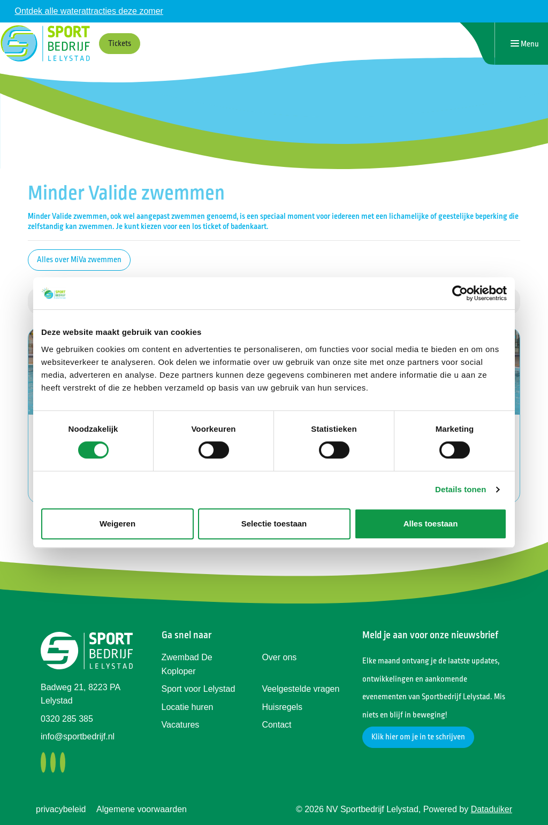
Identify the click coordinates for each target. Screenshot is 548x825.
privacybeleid (61, 809)
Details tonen (460, 489)
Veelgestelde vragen (300, 688)
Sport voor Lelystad (198, 688)
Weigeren (117, 523)
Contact (276, 724)
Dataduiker (491, 809)
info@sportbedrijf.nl (78, 736)
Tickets (119, 44)
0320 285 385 (67, 718)
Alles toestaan (431, 523)
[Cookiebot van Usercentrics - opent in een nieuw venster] (460, 293)
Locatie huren (188, 707)
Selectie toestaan (274, 523)
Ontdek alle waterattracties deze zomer (88, 11)
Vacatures (181, 724)
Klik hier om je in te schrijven (418, 737)
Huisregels (282, 707)
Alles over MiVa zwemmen (79, 260)
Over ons (279, 657)
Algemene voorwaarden (141, 809)
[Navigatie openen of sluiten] (524, 43)
